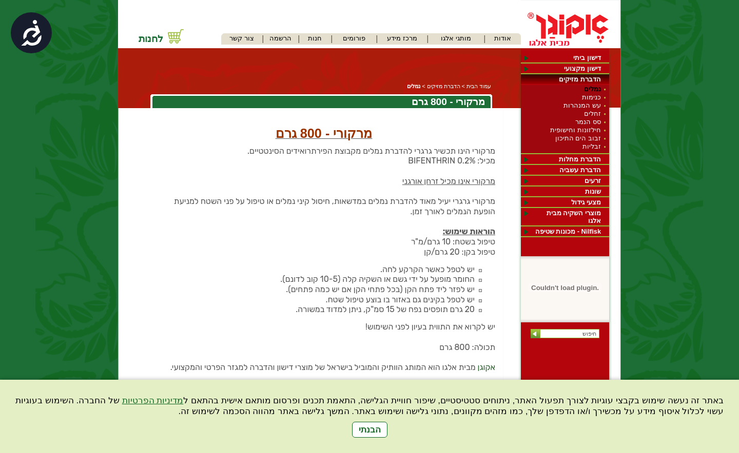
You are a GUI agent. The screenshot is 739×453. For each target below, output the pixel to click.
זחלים (592, 113)
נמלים (592, 89)
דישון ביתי (587, 57)
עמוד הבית (478, 86)
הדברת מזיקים (580, 79)
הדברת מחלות (580, 159)
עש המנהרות (582, 105)
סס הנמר (588, 122)
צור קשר (241, 38)
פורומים (354, 38)
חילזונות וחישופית (575, 130)
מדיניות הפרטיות (153, 400)
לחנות (151, 38)
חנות (315, 38)
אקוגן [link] (486, 367)
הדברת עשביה (580, 170)
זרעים (593, 180)
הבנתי (370, 430)
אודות (502, 38)
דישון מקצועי (582, 68)
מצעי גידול (586, 202)
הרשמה (280, 38)
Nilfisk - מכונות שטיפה (568, 231)
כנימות (591, 97)
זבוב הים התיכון (578, 138)
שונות (593, 191)
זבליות (591, 146)
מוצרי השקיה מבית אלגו (574, 216)
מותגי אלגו (456, 38)
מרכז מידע (402, 38)
